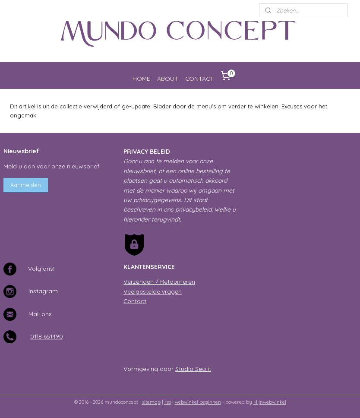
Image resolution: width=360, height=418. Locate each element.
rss (167, 402)
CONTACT (199, 78)
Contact (134, 300)
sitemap (151, 402)
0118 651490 (46, 336)
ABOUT (167, 78)
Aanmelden (25, 184)
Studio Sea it (193, 368)
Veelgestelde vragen (152, 291)
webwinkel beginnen (198, 402)
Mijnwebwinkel (269, 402)
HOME (141, 78)
